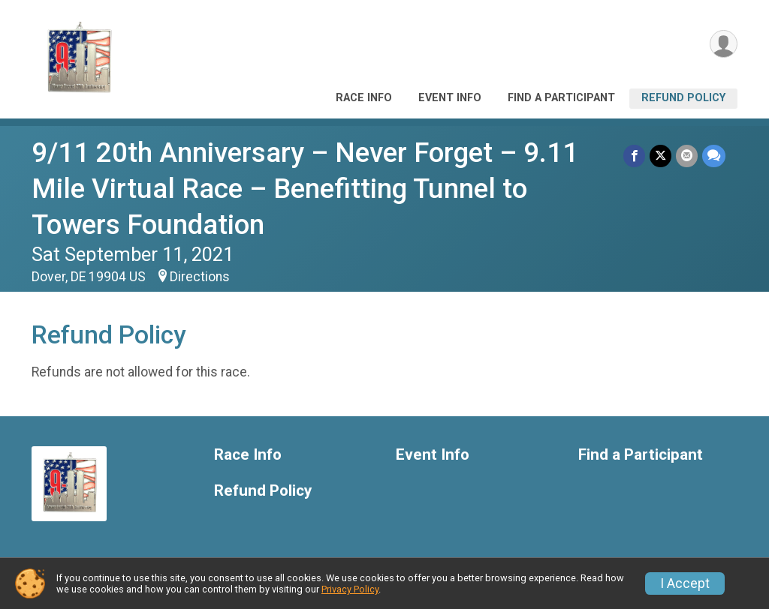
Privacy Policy (349, 589)
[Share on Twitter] (660, 155)
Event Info (449, 98)
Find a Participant (561, 98)
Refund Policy (683, 98)
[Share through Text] (713, 155)
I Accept (685, 583)
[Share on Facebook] (634, 155)
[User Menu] (723, 44)
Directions (200, 276)
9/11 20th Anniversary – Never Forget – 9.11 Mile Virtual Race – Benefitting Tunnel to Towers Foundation (305, 188)
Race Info (364, 98)
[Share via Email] (687, 155)
